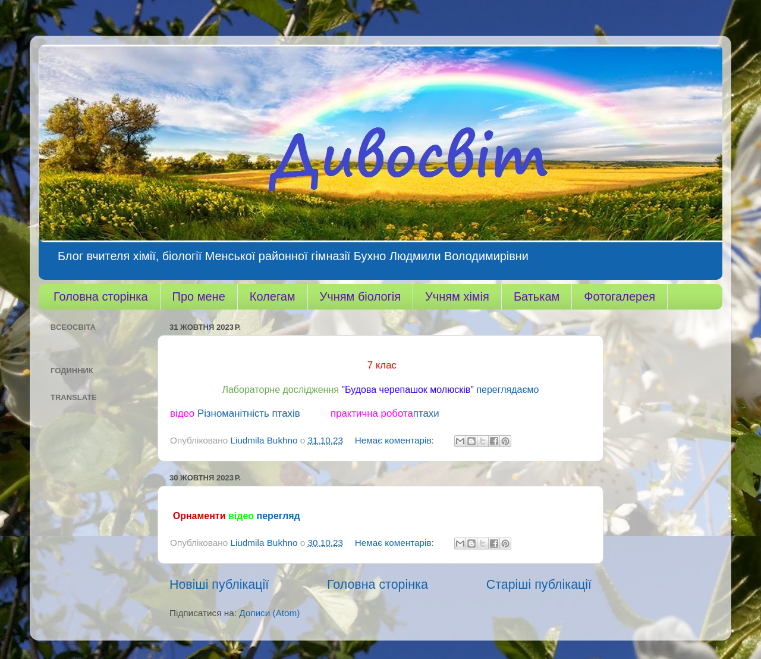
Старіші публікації (539, 584)
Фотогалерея (619, 296)
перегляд (278, 516)
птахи (426, 413)
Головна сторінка (101, 296)
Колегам (272, 296)
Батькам (536, 296)
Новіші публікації (219, 584)
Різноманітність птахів (248, 413)
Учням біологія (360, 296)
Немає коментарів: (395, 440)
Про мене (198, 296)
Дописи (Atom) (269, 613)
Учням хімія (457, 296)
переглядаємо (507, 390)
